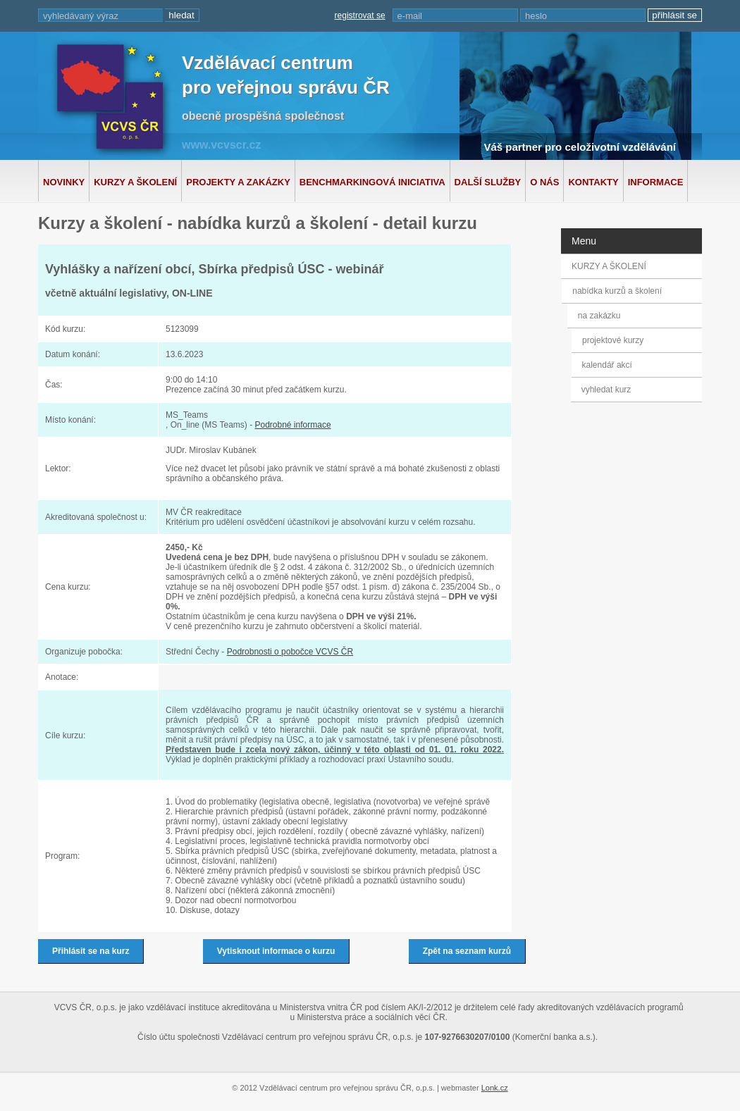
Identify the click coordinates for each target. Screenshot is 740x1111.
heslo (536, 16)
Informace (656, 182)
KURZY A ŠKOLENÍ (609, 266)
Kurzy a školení (135, 182)
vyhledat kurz (605, 390)
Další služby (488, 182)
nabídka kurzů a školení (619, 291)
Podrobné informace (292, 425)
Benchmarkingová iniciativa (372, 182)
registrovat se (360, 15)
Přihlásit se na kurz (90, 951)
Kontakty (593, 182)
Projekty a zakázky (238, 182)
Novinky (64, 182)
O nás (544, 182)
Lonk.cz (494, 1088)
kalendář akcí (606, 365)
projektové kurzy (612, 340)
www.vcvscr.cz (221, 145)
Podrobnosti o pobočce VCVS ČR (290, 652)
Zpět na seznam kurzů (467, 951)
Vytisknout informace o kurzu (276, 951)
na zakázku (602, 316)
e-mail (409, 16)
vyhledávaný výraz (80, 16)
